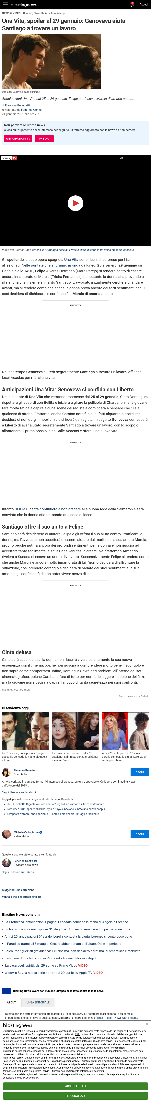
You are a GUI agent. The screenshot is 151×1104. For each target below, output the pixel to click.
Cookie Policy (31, 1077)
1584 (77, 1034)
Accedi (144, 4)
